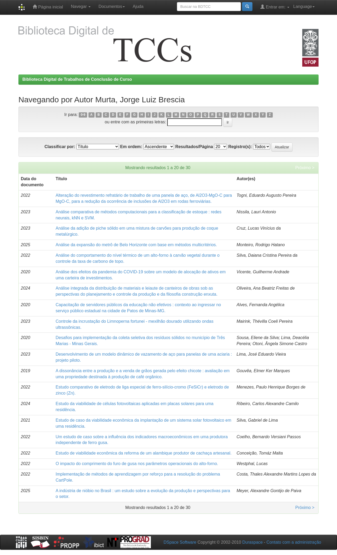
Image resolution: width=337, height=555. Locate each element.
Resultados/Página (194, 146)
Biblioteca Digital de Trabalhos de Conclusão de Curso (77, 79)
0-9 (83, 115)
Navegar (81, 6)
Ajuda (138, 6)
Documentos (111, 6)
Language (304, 6)
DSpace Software (179, 542)
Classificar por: (59, 146)
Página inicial (48, 6)
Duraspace (252, 542)
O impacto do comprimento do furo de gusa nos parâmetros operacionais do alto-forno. (137, 463)
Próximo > (304, 167)
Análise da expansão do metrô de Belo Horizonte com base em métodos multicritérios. (136, 245)
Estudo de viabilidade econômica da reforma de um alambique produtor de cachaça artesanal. (143, 453)
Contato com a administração (293, 542)
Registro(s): (240, 146)
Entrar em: (274, 6)
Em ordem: (131, 146)
